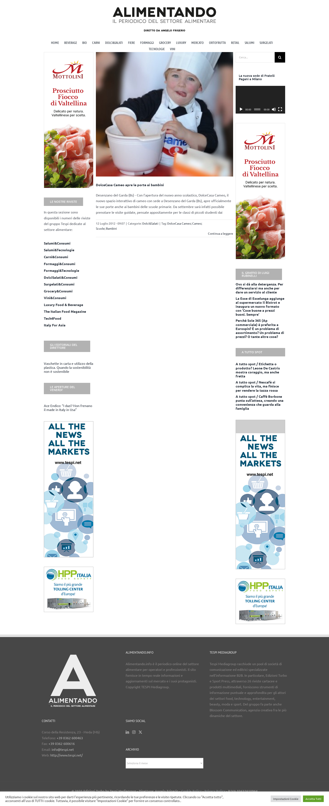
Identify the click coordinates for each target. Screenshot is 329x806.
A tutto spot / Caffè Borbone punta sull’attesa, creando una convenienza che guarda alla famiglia (259, 402)
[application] (260, 100)
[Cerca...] (255, 57)
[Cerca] (280, 57)
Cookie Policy (191, 791)
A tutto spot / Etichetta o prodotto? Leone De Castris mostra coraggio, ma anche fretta (258, 370)
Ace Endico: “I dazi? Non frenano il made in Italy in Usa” (68, 407)
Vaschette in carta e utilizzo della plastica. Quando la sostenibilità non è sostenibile (68, 367)
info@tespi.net (63, 749)
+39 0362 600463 (70, 738)
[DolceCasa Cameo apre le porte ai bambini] (164, 114)
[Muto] (274, 109)
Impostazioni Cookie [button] (285, 799)
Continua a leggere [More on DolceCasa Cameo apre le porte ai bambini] (220, 233)
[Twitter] (140, 732)
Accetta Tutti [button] (313, 799)
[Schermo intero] (280, 109)
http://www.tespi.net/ (66, 755)
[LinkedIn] (127, 732)
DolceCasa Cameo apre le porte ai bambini (130, 185)
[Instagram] (134, 732)
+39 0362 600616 (61, 743)
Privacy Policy (214, 791)
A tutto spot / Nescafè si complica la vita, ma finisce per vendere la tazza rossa (257, 386)
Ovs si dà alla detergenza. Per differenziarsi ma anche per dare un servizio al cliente (259, 288)
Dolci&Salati (150, 223)
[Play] (241, 109)
